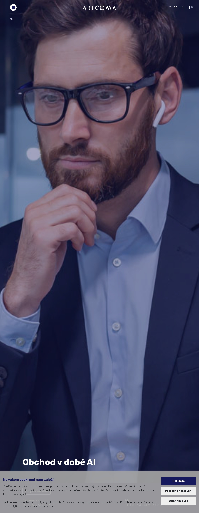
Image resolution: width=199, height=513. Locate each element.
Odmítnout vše (178, 500)
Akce (12, 19)
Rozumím (179, 481)
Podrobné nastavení (178, 490)
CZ (175, 7)
